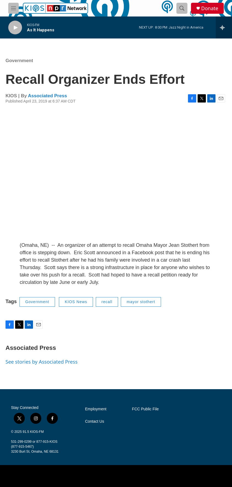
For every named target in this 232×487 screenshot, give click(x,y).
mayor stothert (141, 302)
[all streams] (224, 27)
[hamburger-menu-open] (13, 8)
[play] (15, 27)
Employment (96, 409)
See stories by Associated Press (42, 361)
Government (19, 60)
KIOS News (76, 302)
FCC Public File (145, 409)
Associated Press (47, 95)
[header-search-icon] (181, 8)
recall (107, 302)
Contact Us (94, 421)
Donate (209, 8)
